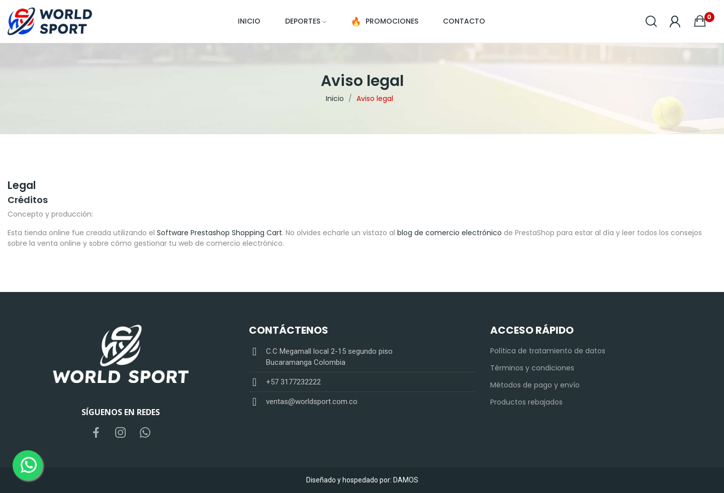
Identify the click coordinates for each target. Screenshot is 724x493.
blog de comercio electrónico (449, 233)
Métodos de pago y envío (535, 385)
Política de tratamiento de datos (547, 351)
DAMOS (405, 480)
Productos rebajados (526, 402)
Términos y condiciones (532, 368)
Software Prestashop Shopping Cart (219, 233)
